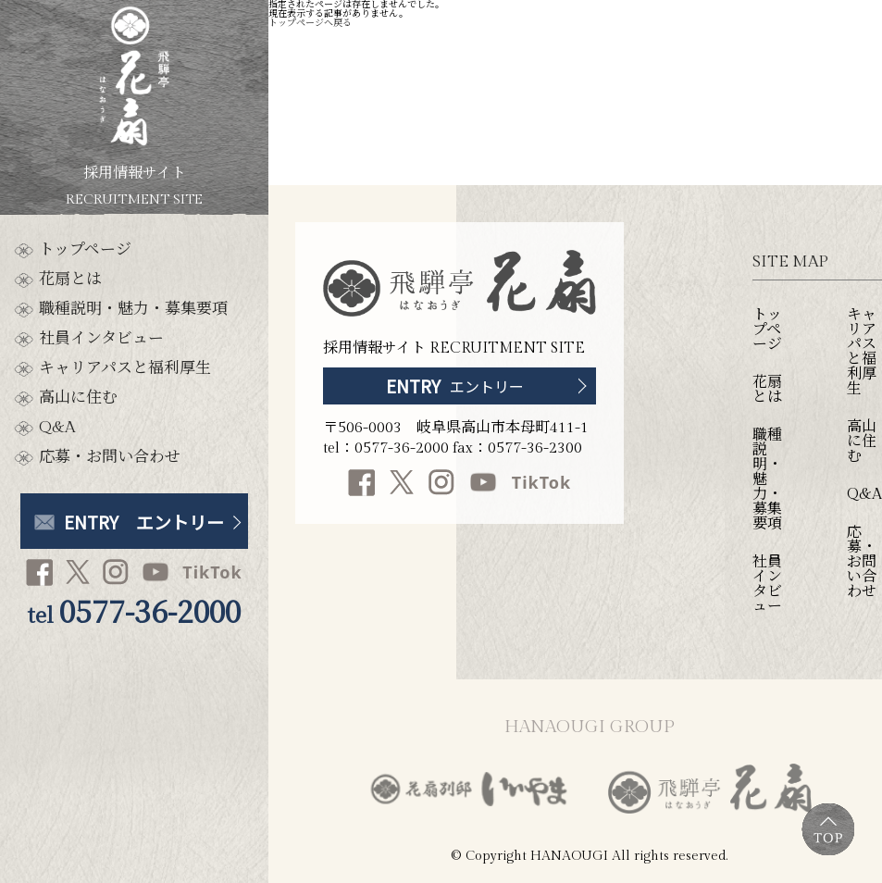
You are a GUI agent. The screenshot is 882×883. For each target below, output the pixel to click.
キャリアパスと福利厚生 (125, 369)
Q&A (57, 428)
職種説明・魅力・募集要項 (133, 309)
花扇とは (70, 280)
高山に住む (78, 398)
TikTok (212, 572)
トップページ (85, 250)
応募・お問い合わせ (109, 458)
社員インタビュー (101, 339)
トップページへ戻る (310, 23)
